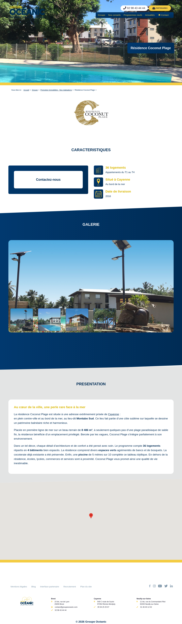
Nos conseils (114, 15)
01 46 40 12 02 (146, 607)
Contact (165, 15)
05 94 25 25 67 (103, 607)
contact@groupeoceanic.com (66, 607)
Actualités (150, 15)
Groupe (101, 15)
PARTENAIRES (159, 8)
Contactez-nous (48, 179)
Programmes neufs (133, 15)
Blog (33, 586)
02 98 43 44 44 (61, 610)
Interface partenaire (49, 586)
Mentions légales (19, 586)
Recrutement (69, 586)
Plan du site (86, 586)
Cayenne (113, 414)
